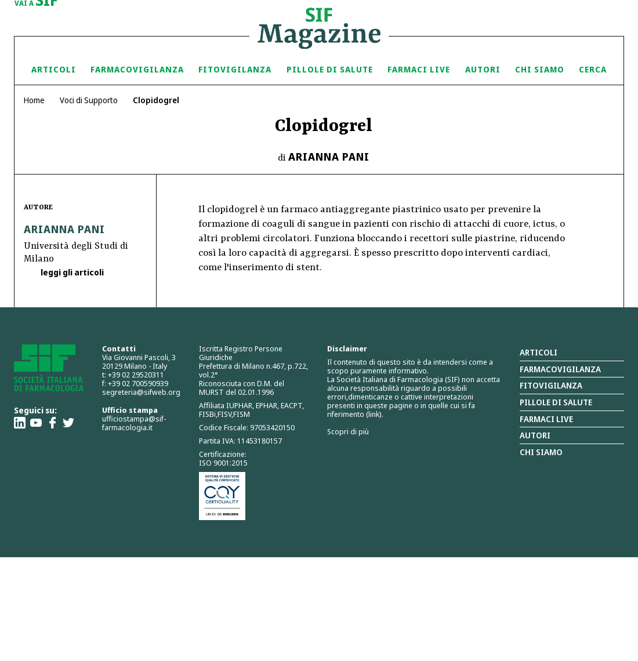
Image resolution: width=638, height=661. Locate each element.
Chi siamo (539, 69)
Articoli (53, 69)
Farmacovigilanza (137, 69)
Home (34, 100)
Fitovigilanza (234, 69)
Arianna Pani (328, 157)
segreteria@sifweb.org (141, 392)
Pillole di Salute (330, 69)
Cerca (593, 69)
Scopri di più (348, 431)
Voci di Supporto (89, 100)
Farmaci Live (418, 69)
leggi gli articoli (71, 272)
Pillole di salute (556, 402)
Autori (483, 69)
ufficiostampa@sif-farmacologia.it (134, 423)
